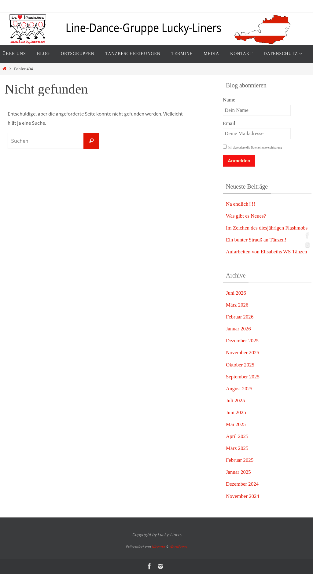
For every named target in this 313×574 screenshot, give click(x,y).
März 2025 (237, 448)
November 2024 (243, 496)
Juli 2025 (235, 400)
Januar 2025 (238, 472)
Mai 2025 (236, 424)
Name (229, 100)
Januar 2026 (238, 329)
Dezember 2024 (242, 484)
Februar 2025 (240, 460)
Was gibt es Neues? (246, 216)
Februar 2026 (240, 317)
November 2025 (243, 352)
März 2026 (237, 305)
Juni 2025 (236, 412)
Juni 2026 (236, 293)
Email (229, 123)
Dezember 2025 (242, 341)
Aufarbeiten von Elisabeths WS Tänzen (267, 252)
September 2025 (243, 377)
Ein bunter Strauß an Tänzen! (256, 240)
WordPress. (178, 546)
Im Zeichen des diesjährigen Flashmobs (267, 228)
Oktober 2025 (240, 365)
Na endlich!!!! (241, 204)
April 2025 (237, 436)
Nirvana (158, 546)
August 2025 (239, 389)
